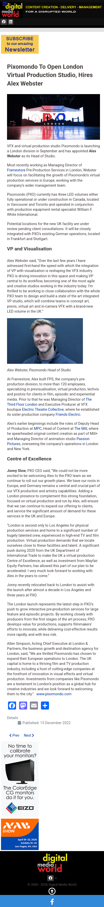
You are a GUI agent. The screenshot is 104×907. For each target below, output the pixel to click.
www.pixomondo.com (53, 694)
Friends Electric (68, 414)
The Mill (80, 429)
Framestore (16, 170)
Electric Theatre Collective (43, 409)
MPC (37, 429)
